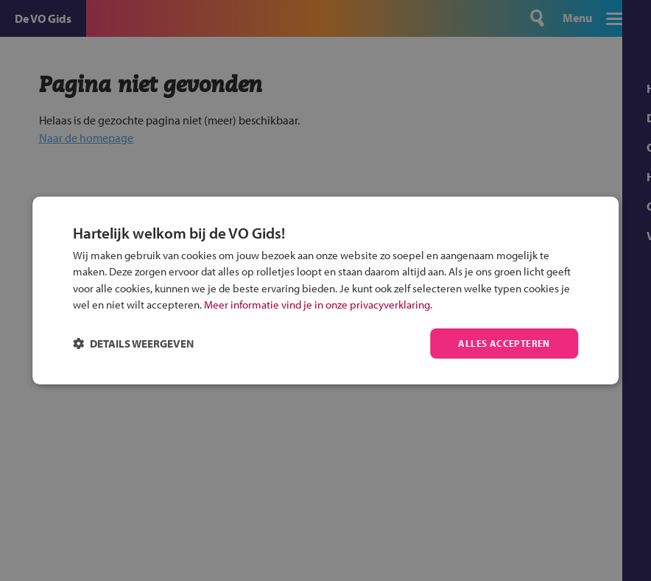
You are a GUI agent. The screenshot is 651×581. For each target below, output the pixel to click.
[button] (133, 343)
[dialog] (325, 290)
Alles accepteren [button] (502, 343)
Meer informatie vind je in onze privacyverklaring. (318, 304)
